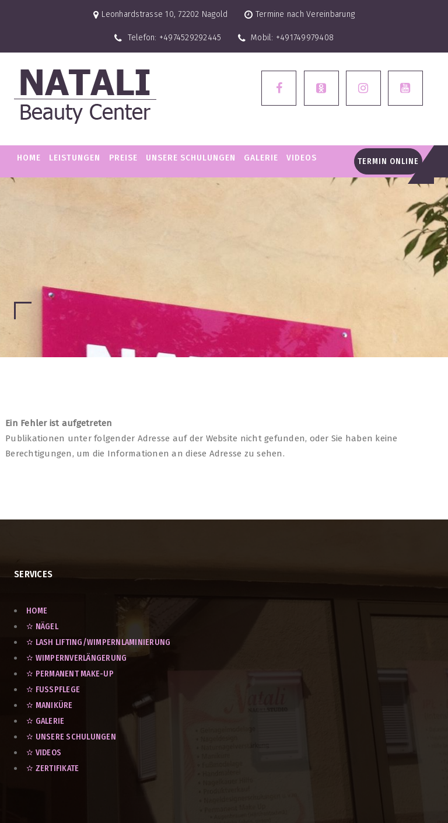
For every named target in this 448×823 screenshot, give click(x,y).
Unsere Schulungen (191, 157)
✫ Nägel (42, 627)
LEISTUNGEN (74, 157)
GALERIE (261, 157)
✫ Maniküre (49, 705)
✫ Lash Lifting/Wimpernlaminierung (98, 642)
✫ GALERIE (45, 721)
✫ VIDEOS (43, 753)
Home (29, 157)
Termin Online (388, 161)
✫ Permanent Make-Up (70, 674)
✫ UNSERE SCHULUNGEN (71, 737)
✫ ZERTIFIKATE (52, 768)
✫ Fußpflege (53, 690)
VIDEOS (301, 157)
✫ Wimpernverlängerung (76, 658)
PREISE (123, 157)
